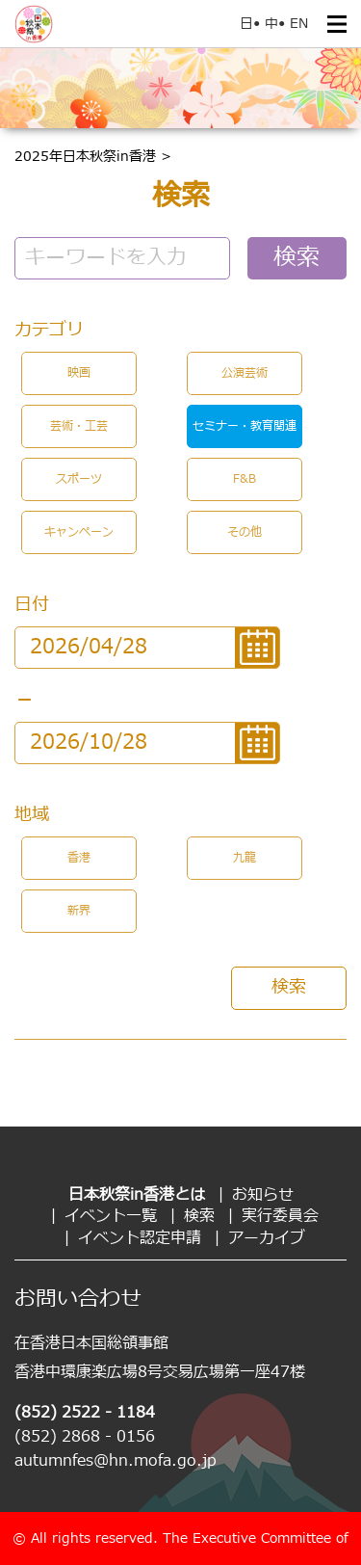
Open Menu (337, 24)
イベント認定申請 (139, 1238)
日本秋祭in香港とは (136, 1195)
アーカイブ (266, 1238)
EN (299, 23)
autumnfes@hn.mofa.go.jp (115, 1460)
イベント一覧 (110, 1216)
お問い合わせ (78, 1299)
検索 (296, 258)
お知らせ (263, 1195)
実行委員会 (280, 1216)
